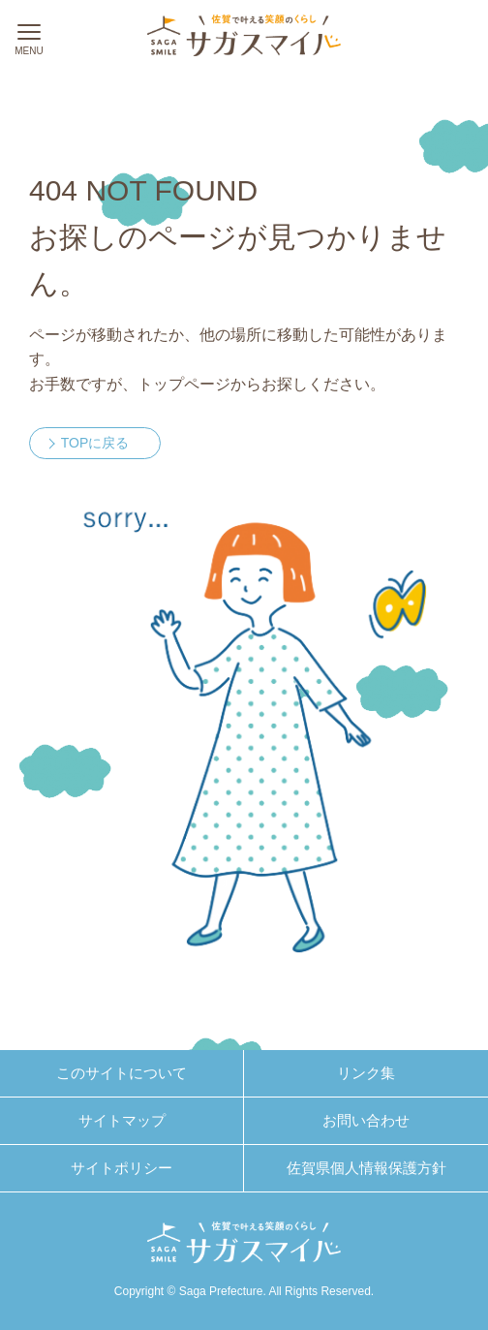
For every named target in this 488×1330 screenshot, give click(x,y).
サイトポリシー (121, 1168)
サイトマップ (122, 1120)
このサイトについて (121, 1073)
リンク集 (366, 1073)
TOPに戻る (95, 442)
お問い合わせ (366, 1120)
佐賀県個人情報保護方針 (366, 1168)
